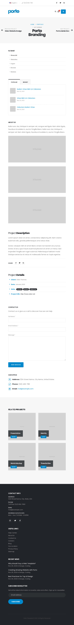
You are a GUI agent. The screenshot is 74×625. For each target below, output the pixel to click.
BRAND (26, 289)
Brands (13, 68)
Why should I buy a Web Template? (22, 563)
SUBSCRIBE (15, 602)
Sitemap (11, 551)
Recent (25, 82)
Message (11, 335)
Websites (14, 59)
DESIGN (19, 289)
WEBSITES (33, 289)
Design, (22, 566)
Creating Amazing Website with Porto (22, 570)
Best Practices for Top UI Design (20, 576)
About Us (11, 535)
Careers (11, 541)
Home (32, 24)
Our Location (12, 546)
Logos (13, 64)
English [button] (13, 3)
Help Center (12, 533)
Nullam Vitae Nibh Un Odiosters (29, 89)
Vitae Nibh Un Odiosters (26, 98)
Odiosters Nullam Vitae (26, 107)
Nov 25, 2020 (12, 566)
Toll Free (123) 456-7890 (16, 504)
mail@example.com (25, 389)
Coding (27, 566)
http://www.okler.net (28, 294)
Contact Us (12, 538)
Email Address (12, 326)
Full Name (11, 316)
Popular (14, 82)
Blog (9, 543)
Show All (14, 55)
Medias (13, 72)
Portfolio (40, 24)
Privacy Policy (13, 549)
